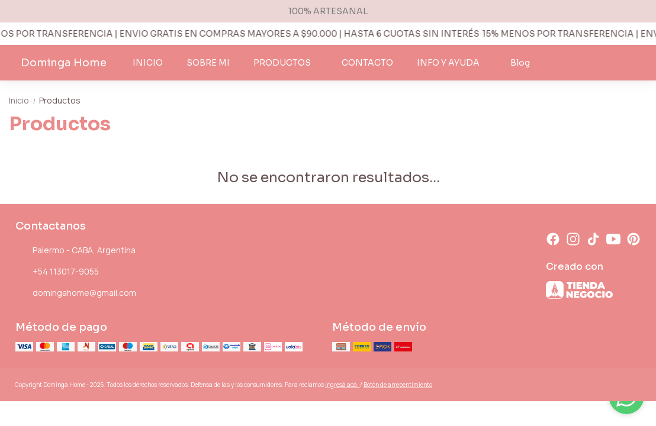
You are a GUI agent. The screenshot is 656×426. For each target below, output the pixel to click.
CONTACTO (367, 62)
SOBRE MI (208, 62)
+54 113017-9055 (57, 272)
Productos (60, 100)
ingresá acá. (342, 384)
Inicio (24, 100)
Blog (520, 62)
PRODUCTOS (288, 62)
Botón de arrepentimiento (398, 384)
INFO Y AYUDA (454, 62)
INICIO (148, 62)
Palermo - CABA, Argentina (75, 251)
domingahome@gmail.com (75, 293)
